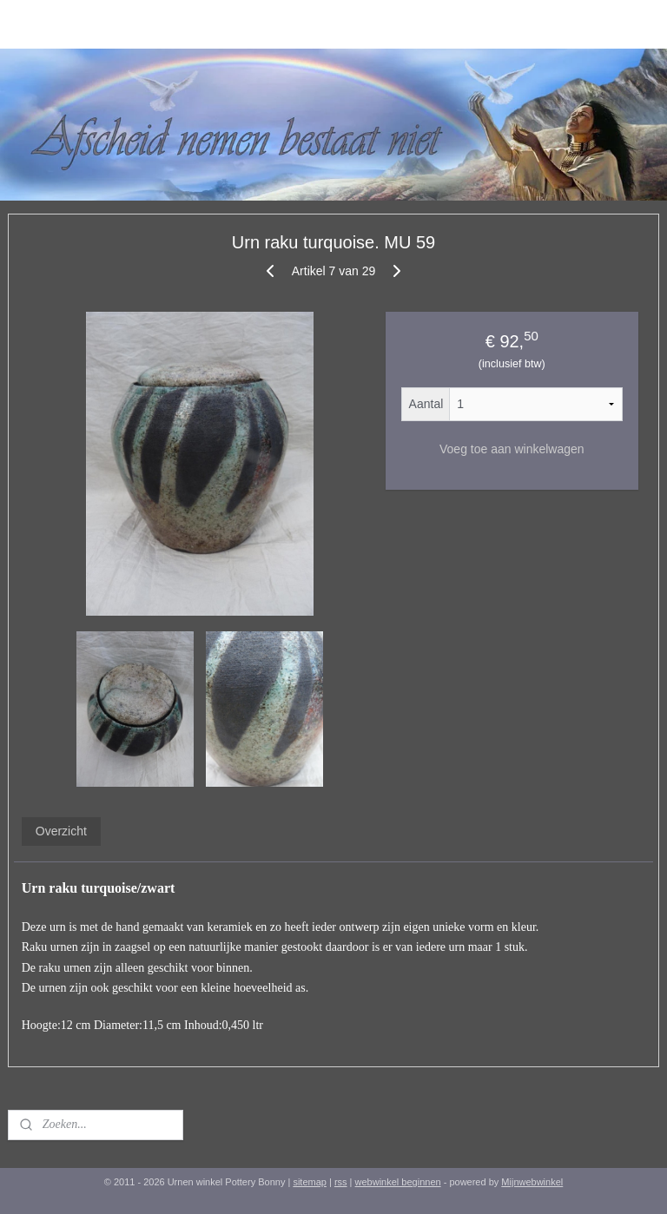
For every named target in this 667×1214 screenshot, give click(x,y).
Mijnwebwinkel (532, 1182)
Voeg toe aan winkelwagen (511, 449)
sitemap (310, 1182)
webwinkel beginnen (398, 1182)
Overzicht (61, 831)
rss (340, 1182)
